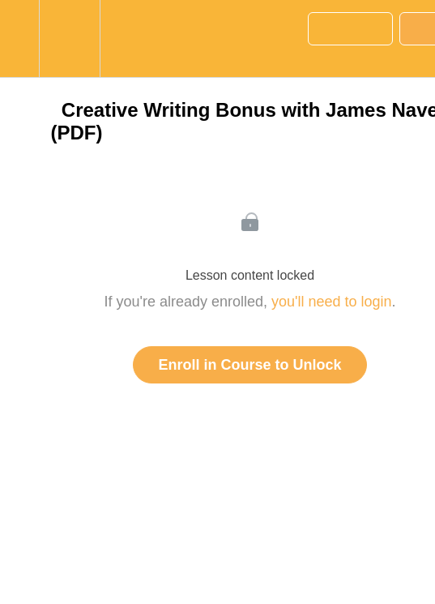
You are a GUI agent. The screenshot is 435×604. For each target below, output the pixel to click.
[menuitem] (69, 38)
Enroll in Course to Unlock (249, 365)
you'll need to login (331, 301)
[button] (19, 38)
